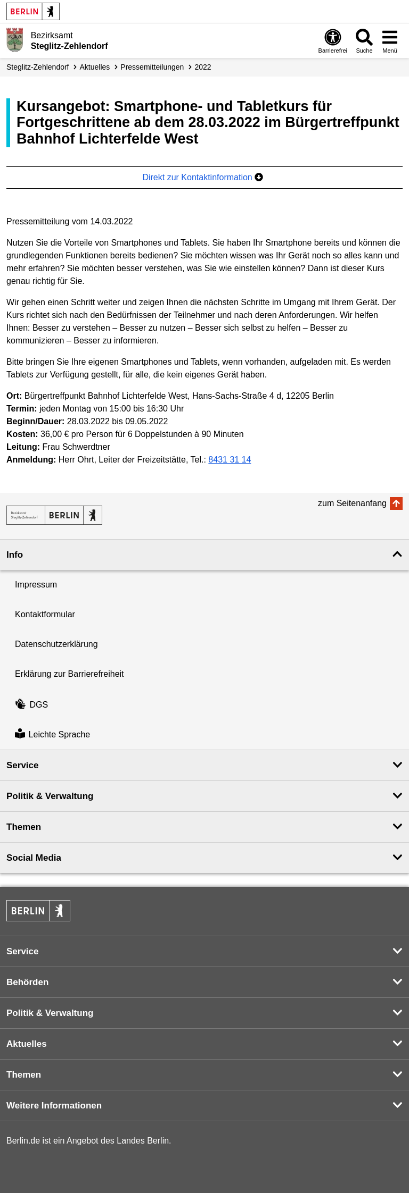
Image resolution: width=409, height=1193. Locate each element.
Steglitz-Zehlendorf (37, 67)
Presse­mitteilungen (152, 67)
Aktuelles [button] (26, 1044)
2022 (202, 67)
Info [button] (14, 555)
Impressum (36, 584)
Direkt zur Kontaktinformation (202, 177)
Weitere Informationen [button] (54, 1105)
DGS (31, 704)
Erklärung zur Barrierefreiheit (69, 673)
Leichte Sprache (52, 734)
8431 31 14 (229, 459)
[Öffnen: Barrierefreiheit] (332, 41)
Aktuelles (95, 67)
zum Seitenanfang (352, 503)
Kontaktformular (45, 614)
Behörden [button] (27, 982)
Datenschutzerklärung (56, 644)
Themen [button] (23, 827)
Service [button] (22, 765)
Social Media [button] (33, 858)
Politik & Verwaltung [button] (49, 796)
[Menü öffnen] (390, 41)
